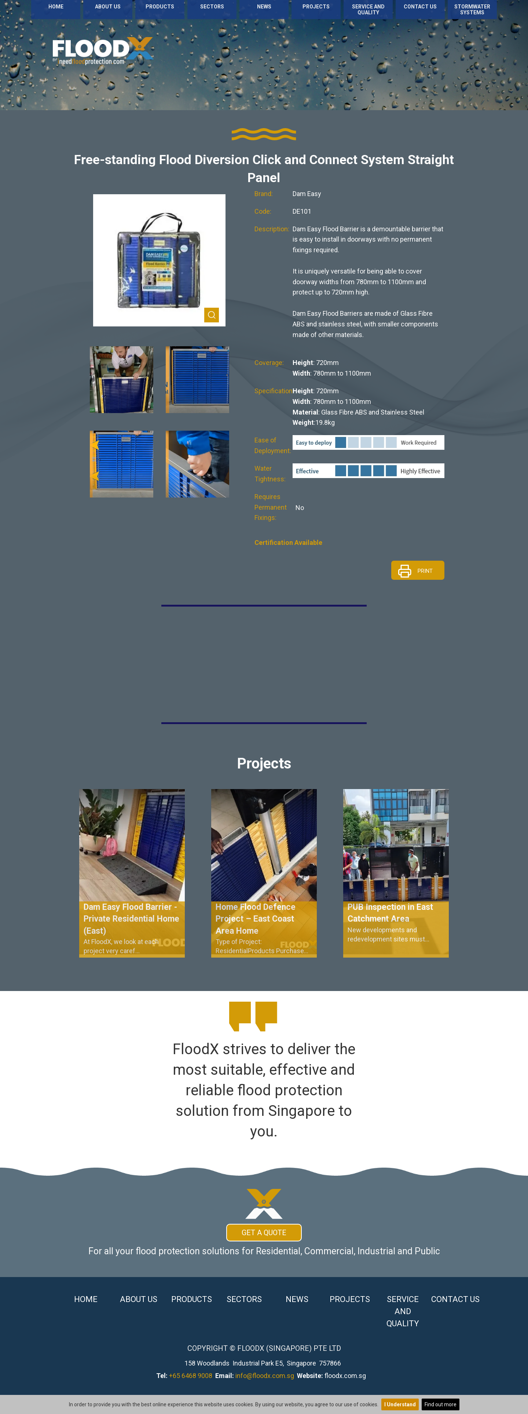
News (264, 7)
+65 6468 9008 (190, 1375)
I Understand (400, 1404)
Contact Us (420, 7)
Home (55, 7)
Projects (316, 7)
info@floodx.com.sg (264, 1375)
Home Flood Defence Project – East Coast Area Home (256, 919)
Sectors (212, 7)
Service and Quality (368, 9)
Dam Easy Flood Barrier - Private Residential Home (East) (131, 919)
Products (160, 7)
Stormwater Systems (472, 9)
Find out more (440, 1404)
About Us (108, 7)
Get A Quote (264, 1232)
